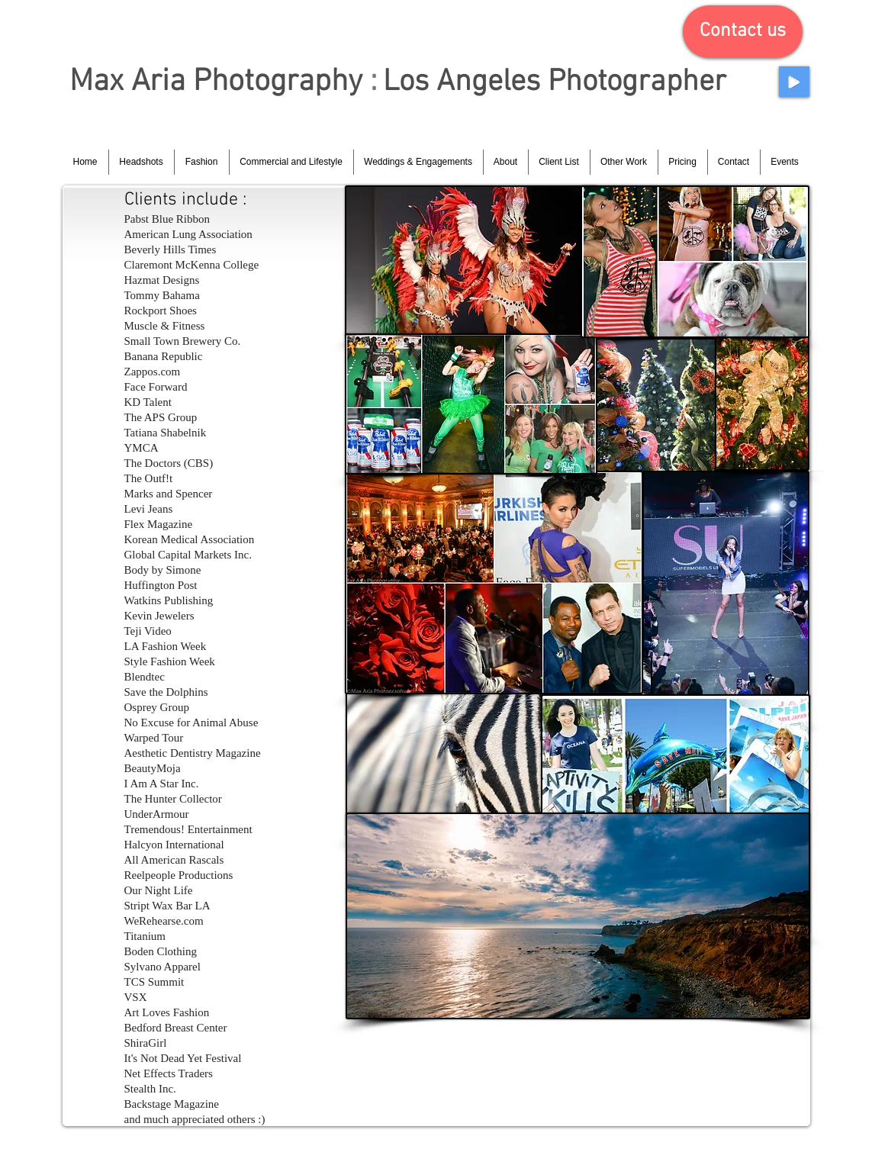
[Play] (794, 81)
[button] (743, 31)
